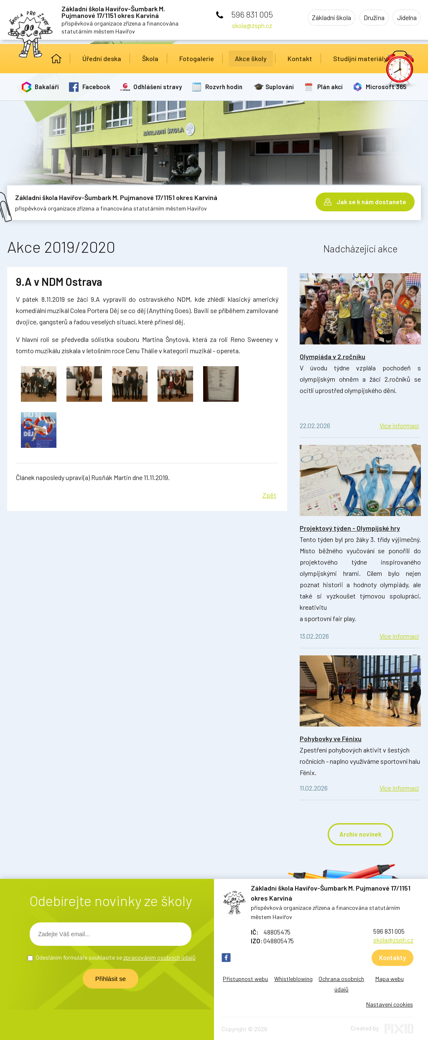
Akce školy (251, 58)
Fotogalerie (196, 58)
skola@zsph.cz (252, 25)
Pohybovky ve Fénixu (331, 738)
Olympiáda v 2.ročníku (332, 356)
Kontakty (392, 957)
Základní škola (325, 18)
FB (226, 957)
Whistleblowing (293, 978)
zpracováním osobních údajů (159, 957)
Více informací (399, 425)
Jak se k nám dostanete (371, 201)
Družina (370, 18)
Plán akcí (331, 86)
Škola (150, 58)
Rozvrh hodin (224, 86)
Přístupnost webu (245, 978)
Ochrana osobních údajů (341, 984)
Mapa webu (389, 978)
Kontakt (300, 58)
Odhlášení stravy (158, 86)
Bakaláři (47, 86)
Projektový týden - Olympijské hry (350, 528)
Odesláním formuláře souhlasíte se (116, 957)
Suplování (281, 86)
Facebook (97, 86)
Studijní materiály (360, 58)
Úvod (56, 58)
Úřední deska (101, 58)
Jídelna (405, 18)
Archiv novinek (360, 834)
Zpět (269, 495)
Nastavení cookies (389, 1004)
